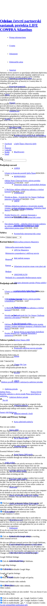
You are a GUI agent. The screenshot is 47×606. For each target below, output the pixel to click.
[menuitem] (26, 250)
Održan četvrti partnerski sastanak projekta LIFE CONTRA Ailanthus (20, 25)
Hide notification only (19, 605)
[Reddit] (7, 152)
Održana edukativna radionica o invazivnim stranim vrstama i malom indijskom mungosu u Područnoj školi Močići (25, 208)
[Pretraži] (16, 160)
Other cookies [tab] (5, 588)
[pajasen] (13, 69)
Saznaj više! (4, 412)
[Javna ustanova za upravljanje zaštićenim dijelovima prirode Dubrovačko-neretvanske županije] (17, 11)
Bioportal (6, 259)
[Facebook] (8, 144)
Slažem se (12, 412)
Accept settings (5, 605)
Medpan (5, 272)
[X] (5, 146)
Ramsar (5, 265)
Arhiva (2, 237)
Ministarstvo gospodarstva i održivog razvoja (19, 253)
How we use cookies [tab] (7, 427)
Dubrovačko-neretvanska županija (15, 247)
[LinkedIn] (8, 150)
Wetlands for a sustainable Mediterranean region (20, 278)
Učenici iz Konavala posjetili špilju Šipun (20, 173)
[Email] (7, 154)
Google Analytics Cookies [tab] (9, 514)
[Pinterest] (8, 148)
